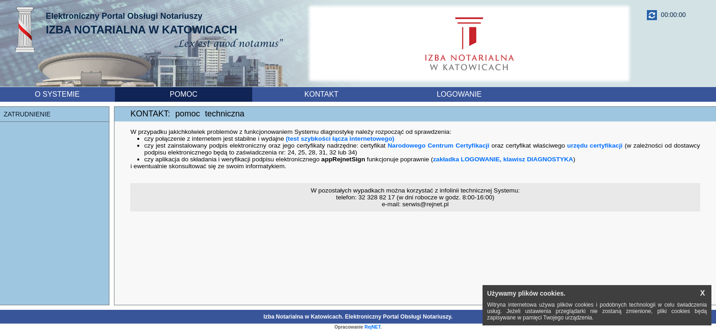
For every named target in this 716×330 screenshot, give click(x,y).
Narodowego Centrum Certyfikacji (438, 145)
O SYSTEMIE (57, 94)
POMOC (183, 94)
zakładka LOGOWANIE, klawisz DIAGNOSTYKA (503, 159)
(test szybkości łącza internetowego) (340, 138)
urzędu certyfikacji (595, 145)
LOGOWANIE (459, 94)
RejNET (372, 327)
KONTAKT (321, 94)
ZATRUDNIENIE (27, 114)
